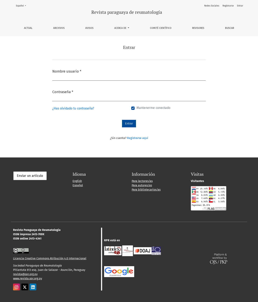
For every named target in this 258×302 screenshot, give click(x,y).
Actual (28, 28)
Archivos (59, 28)
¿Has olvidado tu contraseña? (73, 108)
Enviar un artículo (30, 176)
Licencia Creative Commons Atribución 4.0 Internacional (49, 258)
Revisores (198, 28)
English (77, 181)
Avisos (89, 28)
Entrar (240, 5)
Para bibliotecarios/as (146, 189)
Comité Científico (160, 28)
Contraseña (62, 91)
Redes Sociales (211, 5)
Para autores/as (142, 185)
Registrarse (228, 5)
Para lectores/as (142, 181)
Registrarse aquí (137, 138)
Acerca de (120, 28)
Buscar (229, 28)
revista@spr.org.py (25, 274)
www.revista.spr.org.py (27, 278)
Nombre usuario (66, 71)
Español (22, 5)
